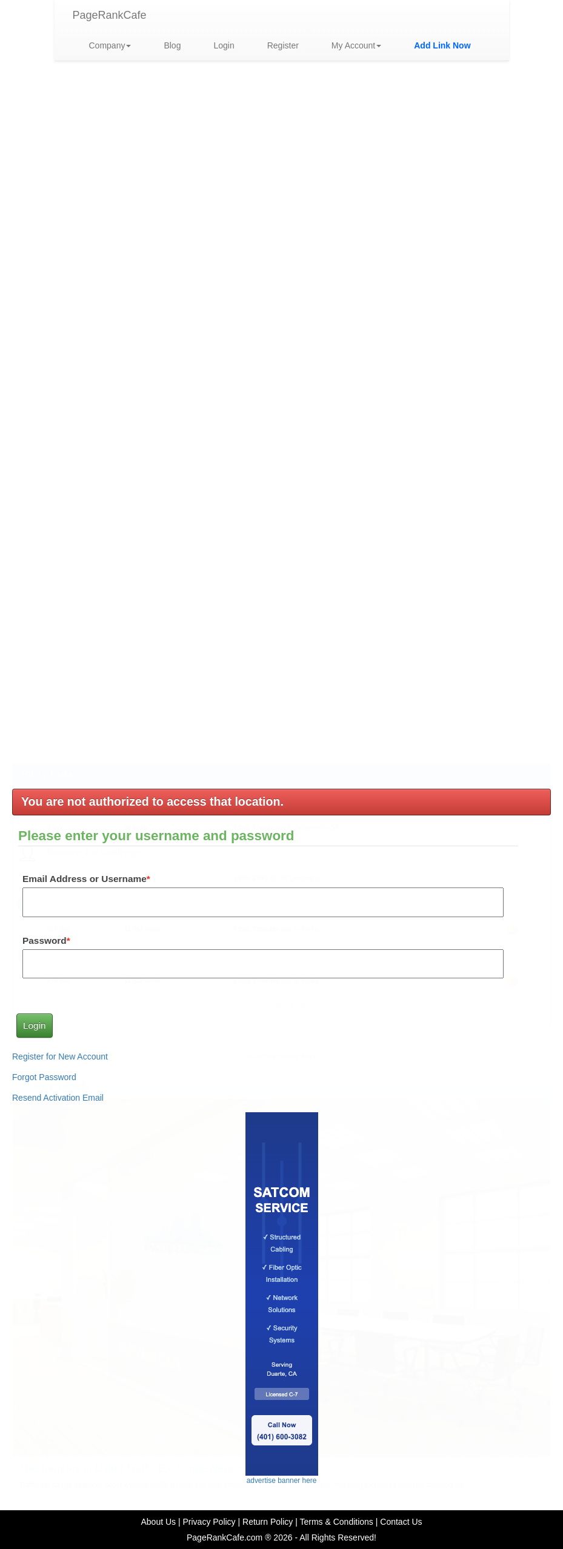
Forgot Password (44, 1077)
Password (44, 940)
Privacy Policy (208, 1522)
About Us (158, 1522)
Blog (172, 45)
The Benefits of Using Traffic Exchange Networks (137, 758)
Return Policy (267, 1522)
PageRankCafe (110, 15)
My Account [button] (356, 45)
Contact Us (401, 1522)
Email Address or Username (84, 879)
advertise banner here (282, 346)
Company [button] (110, 45)
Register (283, 45)
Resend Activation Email (58, 1098)
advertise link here (281, 294)
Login (223, 45)
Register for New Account (60, 1056)
